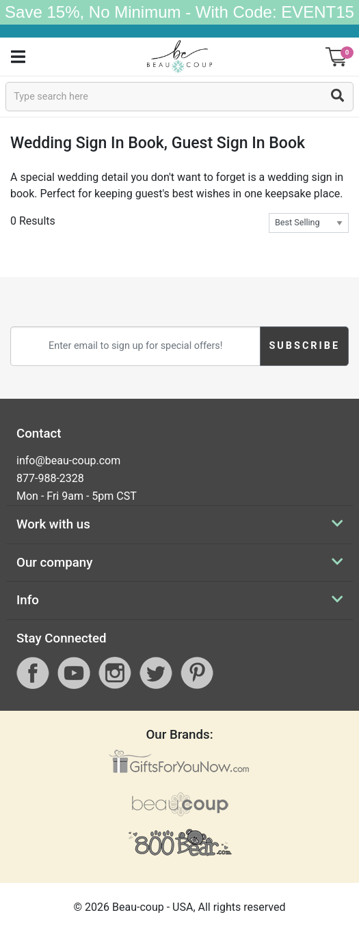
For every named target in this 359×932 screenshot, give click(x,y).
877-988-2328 (50, 478)
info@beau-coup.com (68, 460)
